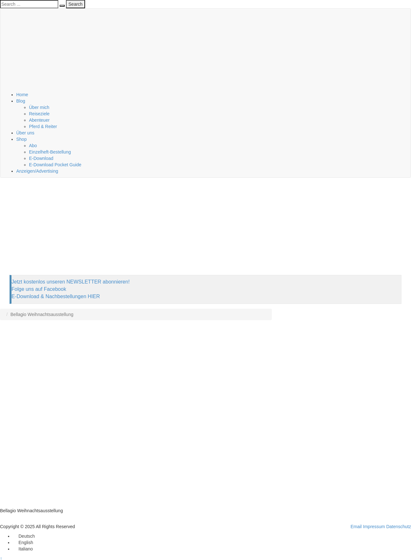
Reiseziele (39, 113)
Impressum (374, 526)
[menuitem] (24, 536)
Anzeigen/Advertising (37, 171)
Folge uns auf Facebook (38, 289)
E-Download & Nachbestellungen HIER (55, 296)
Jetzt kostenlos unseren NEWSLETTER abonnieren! (70, 281)
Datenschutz (398, 526)
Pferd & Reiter (43, 126)
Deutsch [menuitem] (26, 536)
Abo (33, 145)
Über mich (39, 107)
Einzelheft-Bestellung (50, 151)
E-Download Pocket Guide (55, 164)
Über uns (25, 132)
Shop (21, 139)
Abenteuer (39, 120)
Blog (20, 101)
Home (22, 94)
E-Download (41, 158)
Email (356, 526)
